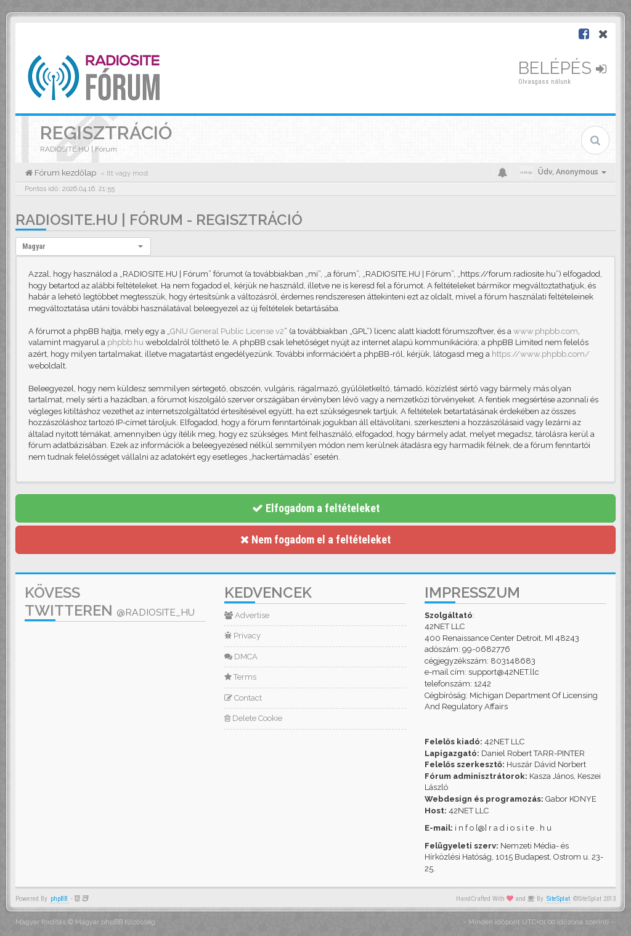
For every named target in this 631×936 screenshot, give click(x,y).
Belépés (562, 68)
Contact (243, 697)
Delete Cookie (253, 718)
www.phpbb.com (545, 331)
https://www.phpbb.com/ (541, 354)
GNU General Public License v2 (227, 331)
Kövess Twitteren (110, 601)
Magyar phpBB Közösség (115, 922)
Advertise (246, 615)
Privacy (242, 635)
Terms (240, 677)
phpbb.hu (125, 342)
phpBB (59, 899)
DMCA (241, 656)
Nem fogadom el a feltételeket (315, 539)
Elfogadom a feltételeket (316, 508)
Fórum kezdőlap (64, 172)
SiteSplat (558, 899)
